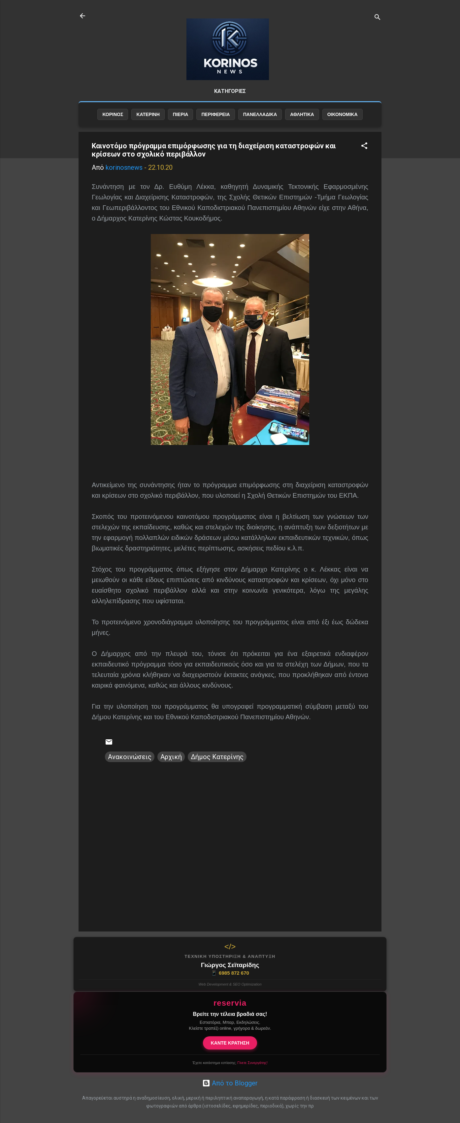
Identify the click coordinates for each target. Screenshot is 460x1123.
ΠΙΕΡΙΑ (180, 114)
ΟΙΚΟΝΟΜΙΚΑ (342, 114)
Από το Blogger (230, 1083)
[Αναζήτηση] (377, 18)
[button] (364, 146)
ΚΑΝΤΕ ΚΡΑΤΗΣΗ (230, 1043)
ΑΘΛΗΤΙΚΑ (302, 114)
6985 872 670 (230, 973)
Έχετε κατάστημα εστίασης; (229, 1063)
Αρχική (171, 757)
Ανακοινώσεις (129, 757)
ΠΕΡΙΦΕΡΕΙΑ (215, 114)
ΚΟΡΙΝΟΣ (112, 114)
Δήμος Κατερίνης (217, 757)
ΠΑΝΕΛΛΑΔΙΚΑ (260, 114)
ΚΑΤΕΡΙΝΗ (147, 114)
